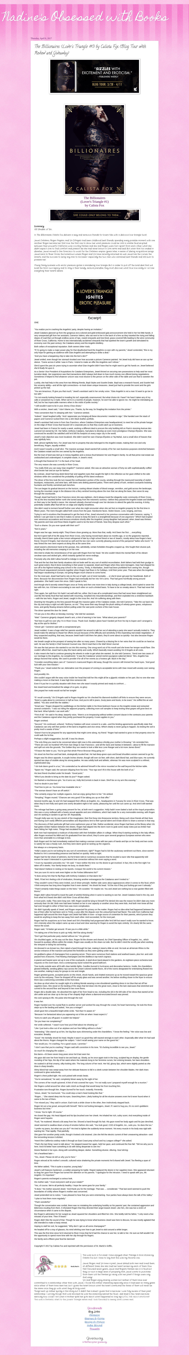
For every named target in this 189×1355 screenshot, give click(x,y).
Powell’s (94, 1329)
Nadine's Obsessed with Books (85, 18)
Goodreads (94, 1308)
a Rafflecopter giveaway (94, 1342)
